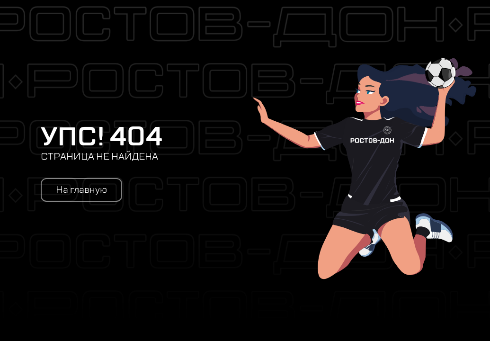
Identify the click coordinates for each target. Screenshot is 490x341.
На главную (81, 190)
